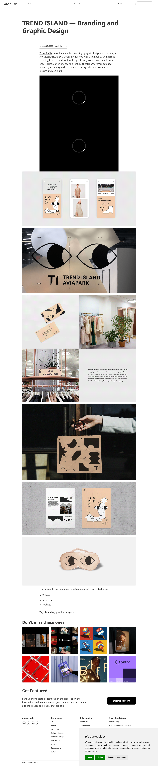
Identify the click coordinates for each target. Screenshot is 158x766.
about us (84, 722)
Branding (55, 729)
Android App (114, 722)
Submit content (121, 700)
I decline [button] (100, 757)
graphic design (64, 612)
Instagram (47, 600)
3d (52, 722)
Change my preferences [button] (117, 757)
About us (77, 4)
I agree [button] (89, 757)
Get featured (122, 4)
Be (24, 723)
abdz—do (10, 4)
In (28, 723)
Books (53, 725)
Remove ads (85, 725)
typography (56, 748)
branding (50, 612)
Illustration (55, 740)
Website (46, 604)
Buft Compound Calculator (120, 725)
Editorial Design (57, 733)
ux (74, 612)
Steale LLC (34, 763)
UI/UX (53, 752)
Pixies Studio (46, 53)
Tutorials (54, 744)
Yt (33, 723)
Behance (47, 595)
